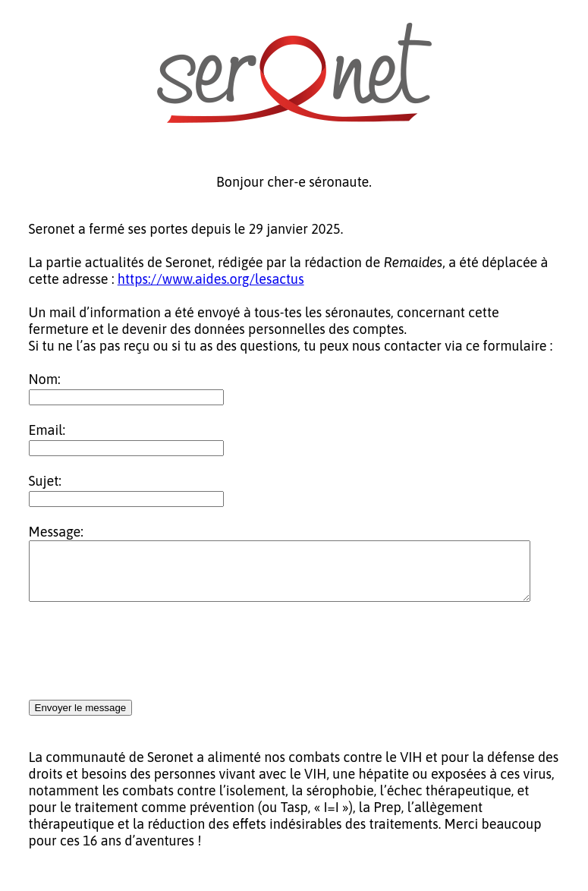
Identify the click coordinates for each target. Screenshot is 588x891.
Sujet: (45, 481)
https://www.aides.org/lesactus (211, 279)
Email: (47, 430)
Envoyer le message (81, 719)
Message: (56, 532)
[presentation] (144, 663)
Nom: (45, 379)
